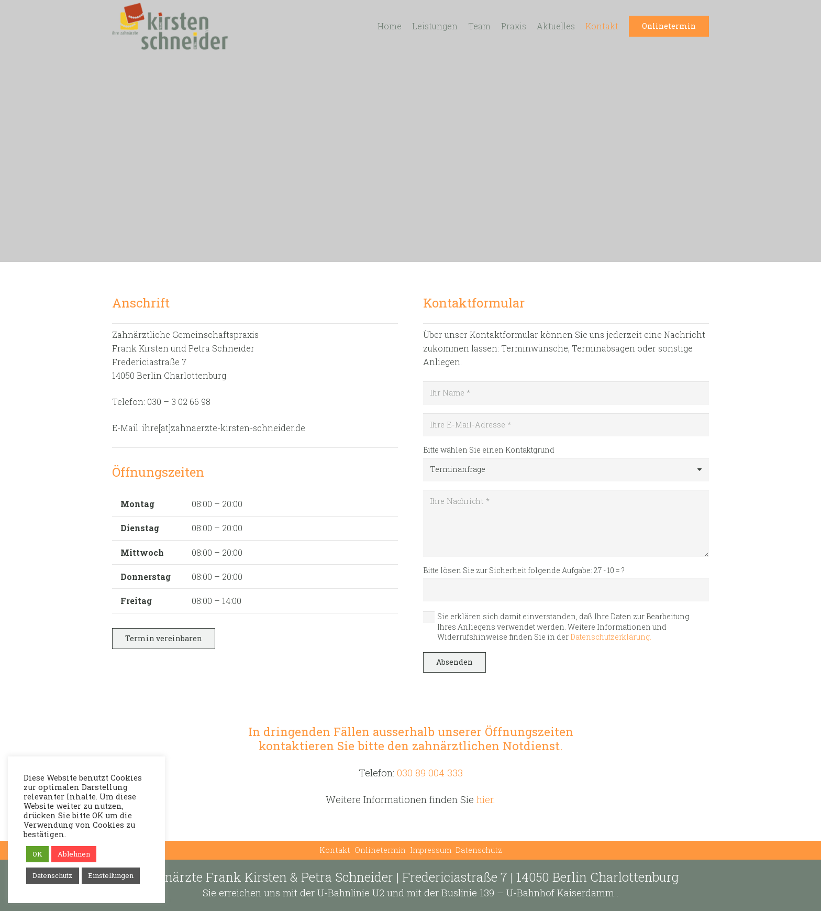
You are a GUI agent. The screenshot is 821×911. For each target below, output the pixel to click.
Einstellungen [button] (111, 875)
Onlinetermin (380, 850)
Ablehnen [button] (74, 854)
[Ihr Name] (566, 393)
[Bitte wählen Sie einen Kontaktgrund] (566, 469)
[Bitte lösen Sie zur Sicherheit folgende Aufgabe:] (566, 589)
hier (484, 799)
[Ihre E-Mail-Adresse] (566, 425)
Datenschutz (479, 850)
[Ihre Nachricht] (566, 523)
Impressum (430, 850)
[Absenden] (454, 662)
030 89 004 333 (430, 772)
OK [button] (37, 854)
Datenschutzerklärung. (610, 637)
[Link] (170, 26)
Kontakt (334, 850)
